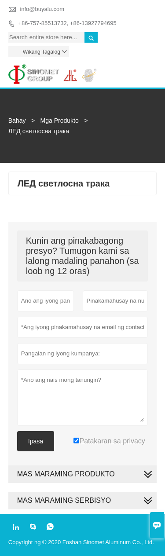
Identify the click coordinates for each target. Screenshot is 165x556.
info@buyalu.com (42, 9)
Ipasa (35, 441)
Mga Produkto (59, 120)
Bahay (17, 120)
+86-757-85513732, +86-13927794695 (67, 23)
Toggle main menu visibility (146, 68)
